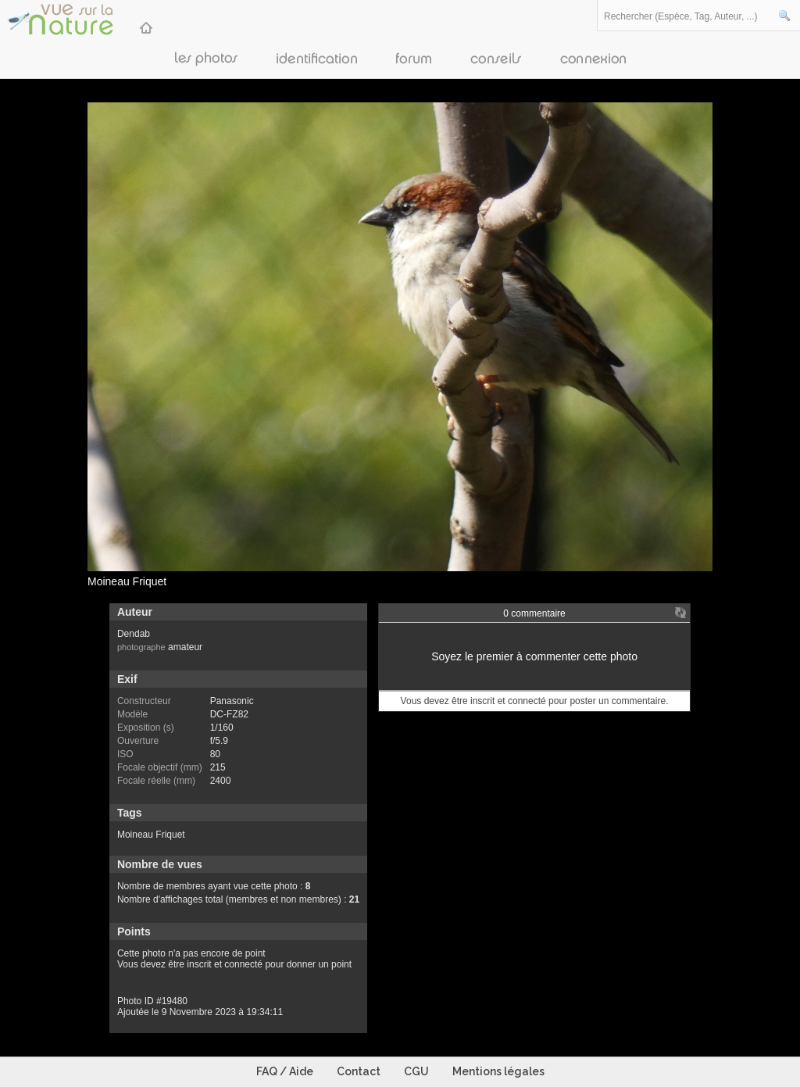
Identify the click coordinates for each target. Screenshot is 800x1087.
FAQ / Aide (284, 1071)
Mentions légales (498, 1071)
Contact (358, 1071)
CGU (416, 1071)
